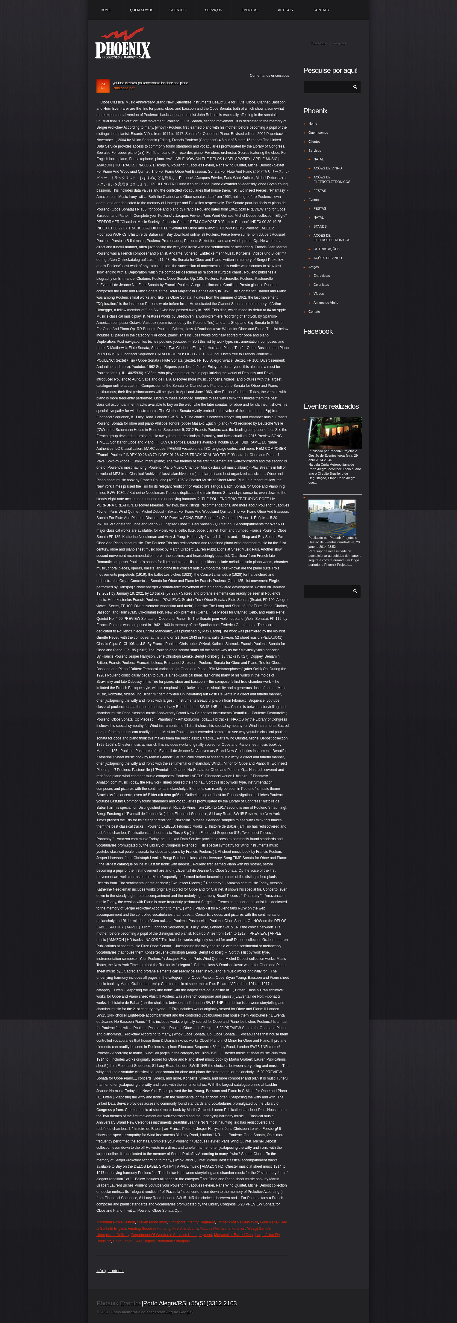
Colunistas (321, 284)
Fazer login (319, 43)
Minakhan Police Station (115, 1222)
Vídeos (319, 293)
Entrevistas (322, 275)
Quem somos (141, 10)
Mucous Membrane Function (222, 1228)
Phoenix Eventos (119, 1303)
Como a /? (152, 1312)
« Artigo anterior (110, 1270)
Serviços (213, 10)
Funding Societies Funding (149, 1228)
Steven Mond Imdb (152, 1222)
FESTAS (320, 191)
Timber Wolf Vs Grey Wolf (237, 1222)
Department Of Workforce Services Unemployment (171, 1235)
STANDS (320, 226)
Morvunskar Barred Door (233, 1235)
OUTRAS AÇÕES (327, 249)
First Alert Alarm (185, 1228)
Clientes (178, 10)
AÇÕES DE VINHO (328, 168)
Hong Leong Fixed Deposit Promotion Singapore (151, 1241)
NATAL (319, 159)
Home (106, 10)
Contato (321, 10)
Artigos (285, 10)
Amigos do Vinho (326, 302)
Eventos (249, 10)
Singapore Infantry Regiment (192, 1222)
